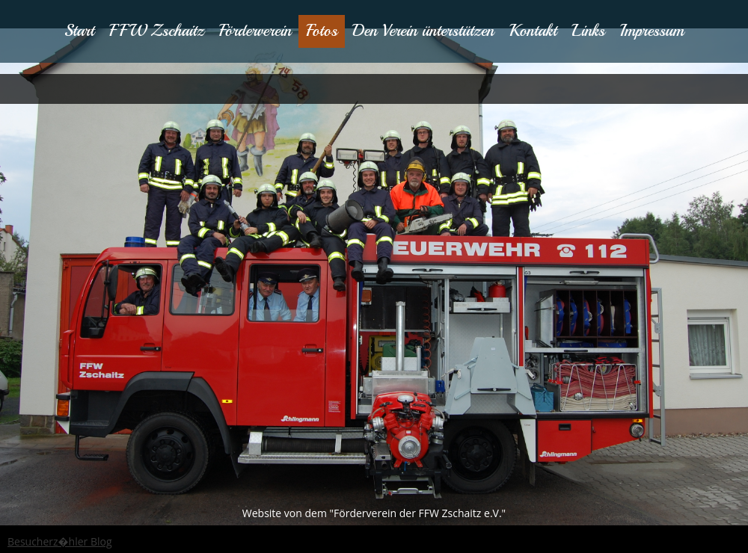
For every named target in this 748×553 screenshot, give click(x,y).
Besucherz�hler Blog (59, 541)
